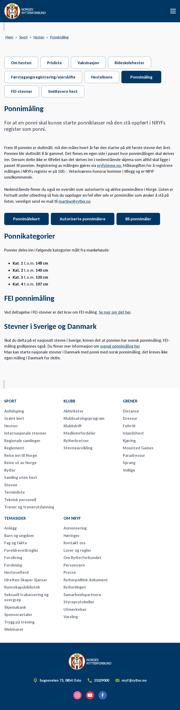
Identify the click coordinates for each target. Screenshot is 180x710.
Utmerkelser (75, 609)
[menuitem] (30, 401)
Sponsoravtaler (18, 614)
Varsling (71, 616)
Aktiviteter (74, 411)
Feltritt (129, 425)
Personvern (74, 565)
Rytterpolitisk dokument (86, 579)
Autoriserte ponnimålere (82, 219)
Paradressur (134, 455)
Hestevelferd (16, 572)
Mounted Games (138, 448)
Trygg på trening (19, 622)
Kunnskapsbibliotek (22, 587)
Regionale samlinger (22, 440)
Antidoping (14, 411)
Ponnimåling (59, 37)
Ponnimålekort (26, 219)
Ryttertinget (75, 587)
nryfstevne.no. (109, 165)
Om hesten (21, 62)
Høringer (72, 535)
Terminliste (14, 492)
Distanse (131, 411)
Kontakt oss (75, 542)
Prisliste (54, 62)
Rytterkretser (76, 440)
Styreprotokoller (79, 602)
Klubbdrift (73, 425)
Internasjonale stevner (25, 433)
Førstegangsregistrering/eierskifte (43, 77)
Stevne (10, 485)
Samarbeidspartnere (82, 594)
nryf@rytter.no (134, 680)
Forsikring (13, 557)
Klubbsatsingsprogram (84, 418)
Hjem (9, 37)
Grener (130, 401)
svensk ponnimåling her (120, 346)
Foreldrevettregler (21, 550)
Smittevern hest (63, 91)
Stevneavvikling (78, 448)
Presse (70, 572)
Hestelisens (101, 77)
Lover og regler (77, 550)
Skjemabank (15, 607)
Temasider (15, 518)
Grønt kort (14, 418)
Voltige (129, 470)
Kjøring (129, 440)
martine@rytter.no (75, 201)
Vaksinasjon (88, 62)
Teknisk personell (20, 499)
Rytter (10, 470)
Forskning (13, 565)
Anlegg (10, 528)
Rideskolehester (129, 62)
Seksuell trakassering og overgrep (26, 597)
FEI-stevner (21, 91)
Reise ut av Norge (20, 462)
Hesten (39, 37)
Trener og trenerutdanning (29, 507)
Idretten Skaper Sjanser (25, 579)
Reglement (14, 448)
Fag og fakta (15, 542)
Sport (23, 37)
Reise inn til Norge (20, 455)
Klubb (69, 401)
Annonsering (75, 528)
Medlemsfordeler (80, 433)
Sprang (129, 462)
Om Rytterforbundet (82, 557)
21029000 (101, 680)
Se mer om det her (114, 312)
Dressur (130, 418)
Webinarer (13, 629)
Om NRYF (72, 518)
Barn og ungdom (19, 535)
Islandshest (133, 433)
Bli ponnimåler (138, 219)
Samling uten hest (20, 477)
